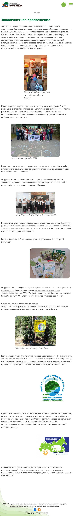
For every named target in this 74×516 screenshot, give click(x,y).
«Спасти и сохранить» (35, 359)
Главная (37, 13)
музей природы (26, 106)
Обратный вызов (63, 4)
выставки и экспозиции (44, 166)
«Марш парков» (16, 359)
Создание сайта (42, 513)
